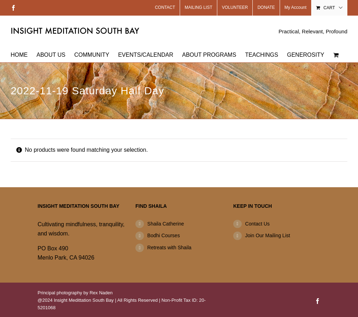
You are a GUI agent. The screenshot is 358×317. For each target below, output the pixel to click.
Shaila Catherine (165, 224)
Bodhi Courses (163, 235)
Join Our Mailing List (267, 235)
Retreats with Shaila (169, 247)
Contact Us (257, 224)
